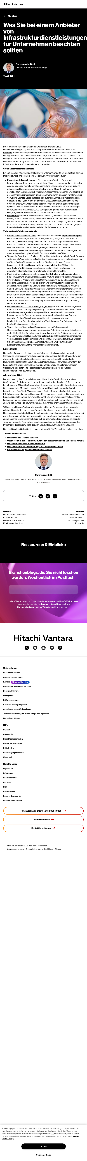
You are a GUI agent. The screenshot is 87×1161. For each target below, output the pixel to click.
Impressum (8, 768)
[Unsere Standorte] (43, 819)
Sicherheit (7, 757)
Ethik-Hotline (8, 748)
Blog (5, 787)
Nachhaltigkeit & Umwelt (13, 677)
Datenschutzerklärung (51, 604)
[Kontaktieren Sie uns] (43, 828)
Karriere (6, 682)
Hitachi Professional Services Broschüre (26, 443)
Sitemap (58, 849)
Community (8, 734)
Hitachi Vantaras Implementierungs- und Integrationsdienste (35, 446)
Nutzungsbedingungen (15, 849)
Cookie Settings (43, 1155)
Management (8, 695)
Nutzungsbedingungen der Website (33, 607)
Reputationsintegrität (72, 235)
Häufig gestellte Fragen (12, 743)
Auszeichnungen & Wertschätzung (17, 709)
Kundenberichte (10, 778)
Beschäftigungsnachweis (13, 752)
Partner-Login (9, 791)
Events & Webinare (11, 691)
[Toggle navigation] (82, 4)
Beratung (7, 152)
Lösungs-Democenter (12, 796)
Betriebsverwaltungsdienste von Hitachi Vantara (29, 449)
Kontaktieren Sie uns (11, 718)
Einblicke (7, 782)
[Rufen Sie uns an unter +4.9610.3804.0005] (43, 811)
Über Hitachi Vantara (11, 673)
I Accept (43, 1146)
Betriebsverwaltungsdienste (63, 274)
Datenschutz (47, 336)
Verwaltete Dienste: (16, 197)
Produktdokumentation (13, 739)
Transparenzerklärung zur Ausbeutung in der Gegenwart (26, 714)
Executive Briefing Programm (15, 704)
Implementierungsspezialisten (43, 265)
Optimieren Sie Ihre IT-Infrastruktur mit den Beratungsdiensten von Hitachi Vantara (45, 440)
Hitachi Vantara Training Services (22, 437)
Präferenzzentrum (10, 700)
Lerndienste (13, 215)
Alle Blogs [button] (10, 16)
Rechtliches (48, 849)
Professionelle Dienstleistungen (22, 180)
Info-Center (8, 773)
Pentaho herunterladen (12, 800)
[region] (43, 1143)
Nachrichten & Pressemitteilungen (17, 686)
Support (6, 730)
